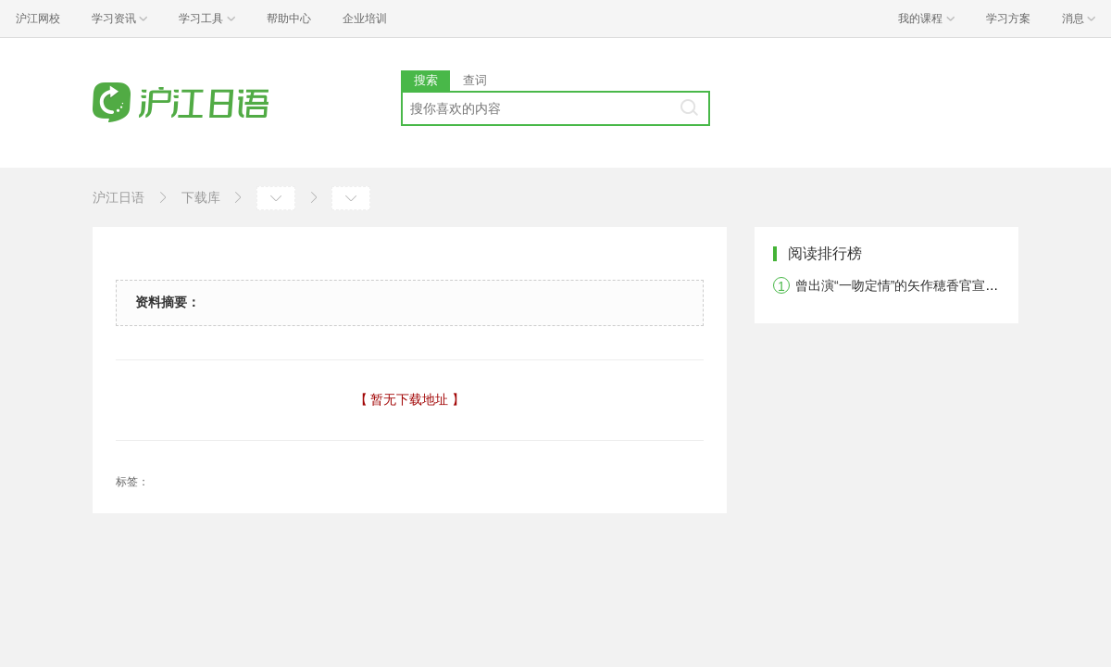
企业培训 (365, 18)
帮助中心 (289, 18)
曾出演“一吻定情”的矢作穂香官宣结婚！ (909, 285)
